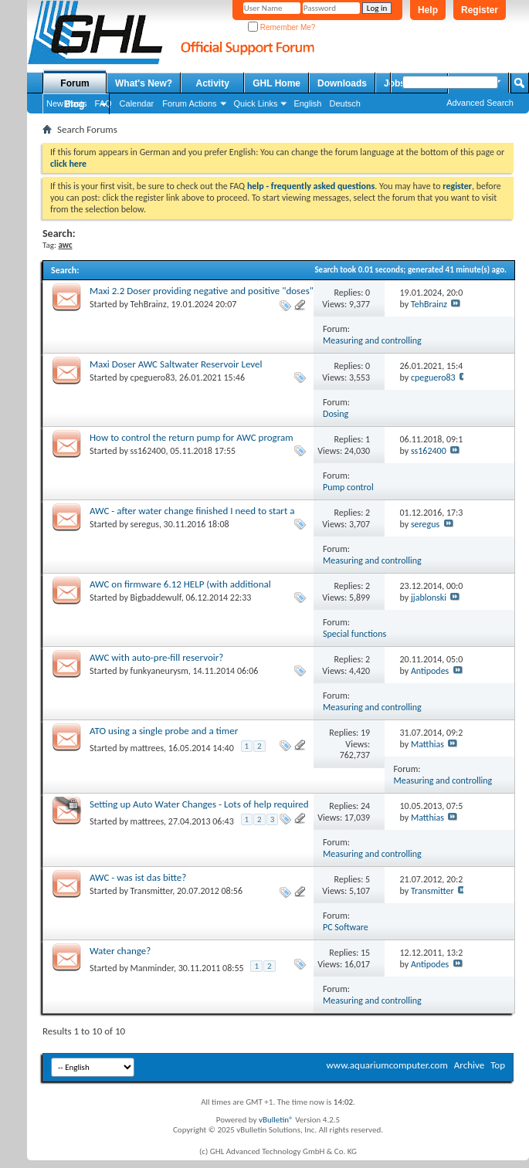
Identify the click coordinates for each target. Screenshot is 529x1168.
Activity (212, 83)
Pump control (348, 487)
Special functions (354, 633)
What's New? (143, 83)
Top (497, 1065)
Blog (74, 104)
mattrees (147, 748)
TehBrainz (149, 304)
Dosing (335, 413)
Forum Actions (189, 103)
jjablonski (428, 597)
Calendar (137, 103)
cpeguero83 (153, 377)
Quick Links (256, 103)
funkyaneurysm (159, 670)
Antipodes (430, 670)
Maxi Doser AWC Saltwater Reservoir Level (176, 364)
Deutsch (344, 103)
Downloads (342, 83)
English (307, 103)
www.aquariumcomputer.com (386, 1065)
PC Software (345, 927)
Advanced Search (480, 102)
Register (479, 10)
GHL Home (276, 83)
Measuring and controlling (372, 340)
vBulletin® (276, 1120)
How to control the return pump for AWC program (191, 437)
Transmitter (152, 890)
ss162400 (148, 450)
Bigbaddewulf (156, 597)
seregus (145, 524)
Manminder (152, 968)
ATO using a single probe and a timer (164, 730)
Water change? (120, 950)
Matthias (427, 744)
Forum (74, 83)
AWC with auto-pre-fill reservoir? (156, 657)
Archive (469, 1065)
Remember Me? (281, 27)
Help (428, 10)
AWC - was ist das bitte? (138, 877)
